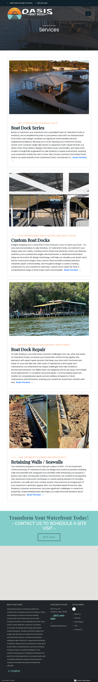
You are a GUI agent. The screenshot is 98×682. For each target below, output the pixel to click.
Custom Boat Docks (30, 240)
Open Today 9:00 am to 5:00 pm (19, 3)
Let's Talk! (49, 537)
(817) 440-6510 (41, 3)
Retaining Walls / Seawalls (37, 462)
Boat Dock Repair (28, 349)
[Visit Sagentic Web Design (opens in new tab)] (82, 680)
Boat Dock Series (27, 127)
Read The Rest (72, 270)
